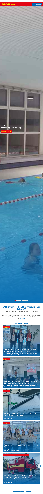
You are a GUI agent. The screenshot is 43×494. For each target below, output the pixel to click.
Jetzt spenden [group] (37, 4)
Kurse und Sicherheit (6, 131)
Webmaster (22, 318)
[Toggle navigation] (18, 4)
